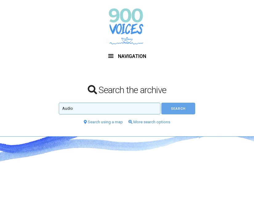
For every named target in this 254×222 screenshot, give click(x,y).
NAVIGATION (127, 56)
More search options (149, 122)
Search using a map (103, 122)
